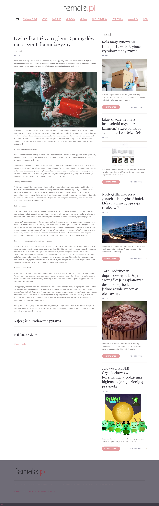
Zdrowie (70, 19)
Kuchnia (56, 19)
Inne (145, 19)
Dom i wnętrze (99, 19)
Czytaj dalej (111, 107)
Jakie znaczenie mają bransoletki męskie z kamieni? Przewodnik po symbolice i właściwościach (124, 126)
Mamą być (133, 19)
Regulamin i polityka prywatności (80, 484)
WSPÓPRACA (19, 484)
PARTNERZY (43, 484)
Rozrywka (117, 19)
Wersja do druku (20, 344)
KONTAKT (31, 484)
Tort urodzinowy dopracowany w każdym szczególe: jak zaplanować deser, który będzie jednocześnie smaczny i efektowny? (122, 282)
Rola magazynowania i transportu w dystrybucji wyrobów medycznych (122, 46)
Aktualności (30, 19)
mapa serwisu (106, 484)
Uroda (83, 19)
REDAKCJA (56, 484)
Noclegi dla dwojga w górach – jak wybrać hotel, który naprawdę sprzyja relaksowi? (123, 201)
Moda (44, 19)
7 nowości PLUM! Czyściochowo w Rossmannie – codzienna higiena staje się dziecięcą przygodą (122, 377)
